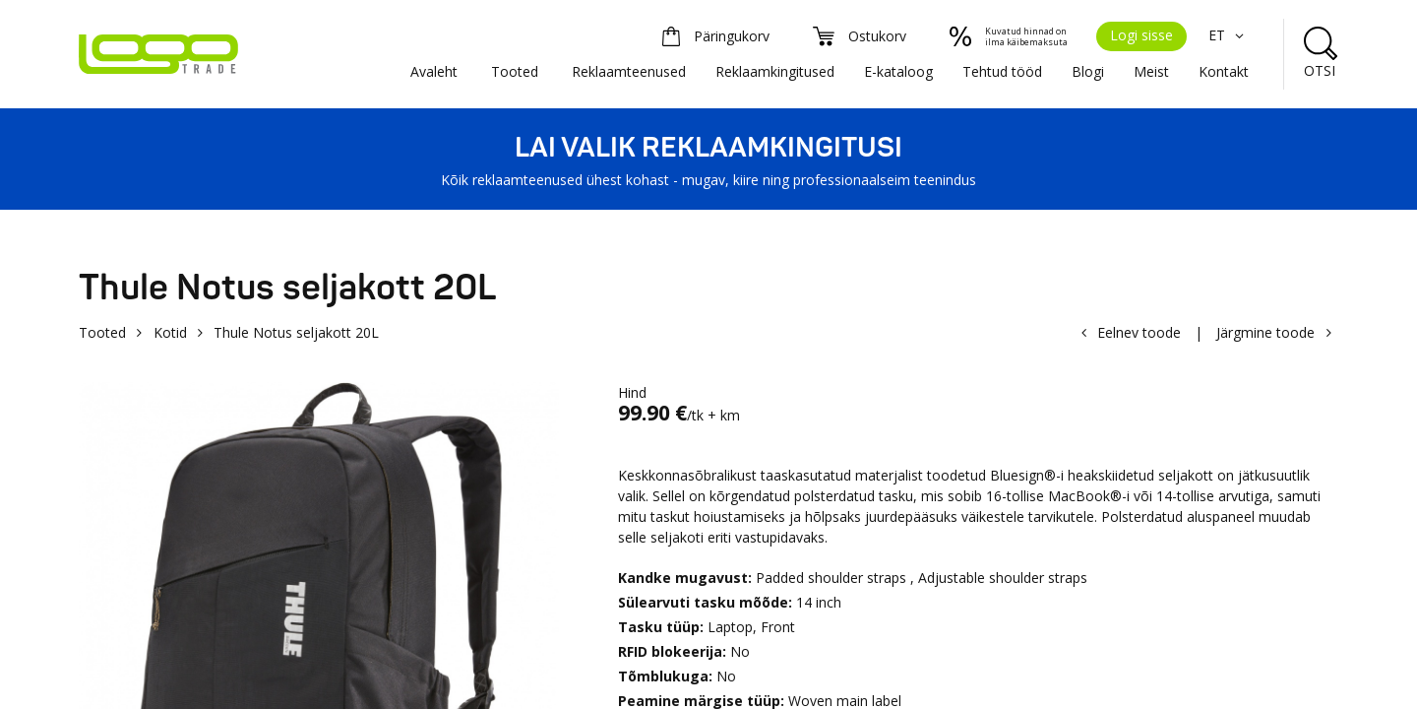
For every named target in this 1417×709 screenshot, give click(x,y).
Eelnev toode (1139, 332)
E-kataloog (898, 71)
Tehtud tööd (1002, 71)
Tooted (514, 71)
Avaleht (434, 71)
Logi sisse (1141, 35)
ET (1228, 35)
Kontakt (1224, 71)
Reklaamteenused (629, 71)
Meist (1151, 71)
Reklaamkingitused (774, 71)
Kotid (170, 332)
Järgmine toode (1265, 332)
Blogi (1088, 71)
